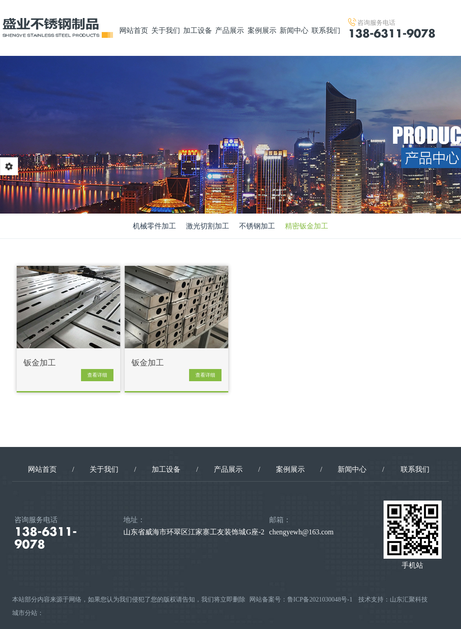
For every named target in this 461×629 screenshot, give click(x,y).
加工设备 (197, 30)
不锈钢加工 (257, 226)
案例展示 (262, 30)
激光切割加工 (207, 226)
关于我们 (165, 30)
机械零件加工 (154, 226)
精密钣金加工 (306, 226)
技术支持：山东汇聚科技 (393, 599)
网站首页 (133, 30)
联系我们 (326, 30)
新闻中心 (294, 30)
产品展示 (229, 30)
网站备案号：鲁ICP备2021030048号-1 (301, 599)
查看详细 (97, 375)
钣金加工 (39, 363)
